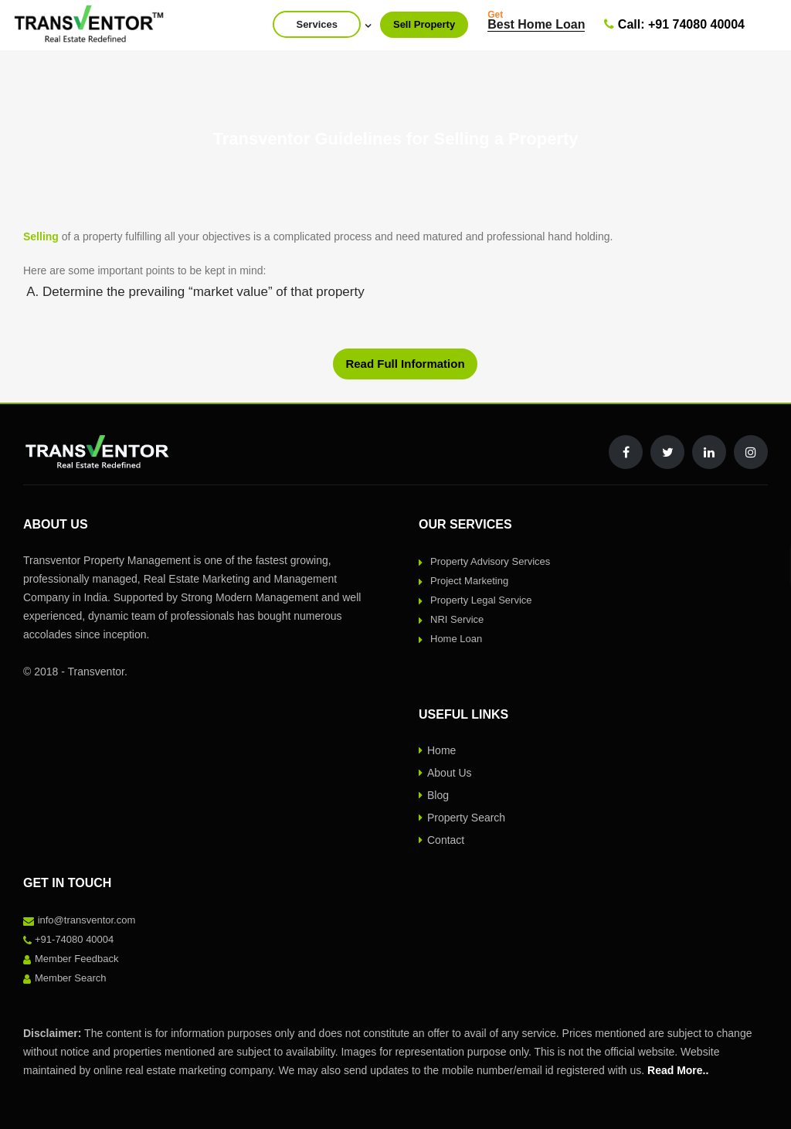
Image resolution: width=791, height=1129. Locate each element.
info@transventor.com (87, 920)
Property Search (466, 817)
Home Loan (456, 638)
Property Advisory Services (490, 561)
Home (441, 750)
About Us (449, 773)
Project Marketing (469, 581)
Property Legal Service (481, 600)
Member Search (70, 978)
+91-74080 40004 (74, 939)
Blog (438, 795)
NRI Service (457, 619)
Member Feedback (76, 958)
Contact (445, 840)
